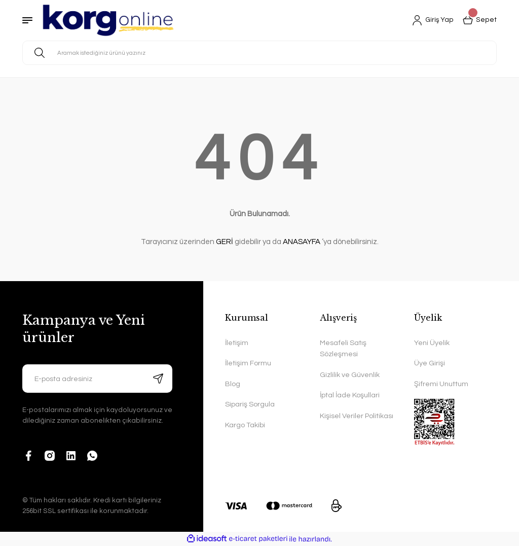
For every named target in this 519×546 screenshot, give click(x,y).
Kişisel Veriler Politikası (356, 416)
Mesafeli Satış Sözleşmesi (343, 348)
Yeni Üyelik (432, 343)
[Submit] (158, 378)
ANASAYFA (301, 242)
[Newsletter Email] (97, 378)
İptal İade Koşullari (350, 395)
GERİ (224, 242)
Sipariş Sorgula (250, 404)
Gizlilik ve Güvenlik (350, 375)
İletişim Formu (248, 363)
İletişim (236, 343)
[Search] (259, 53)
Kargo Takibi (245, 425)
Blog (232, 384)
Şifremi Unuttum (441, 384)
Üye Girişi (429, 363)
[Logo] (108, 20)
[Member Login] (433, 20)
